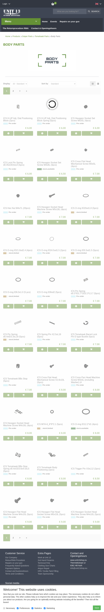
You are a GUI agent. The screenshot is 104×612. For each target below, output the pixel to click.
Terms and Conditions (14, 574)
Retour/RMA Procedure (15, 560)
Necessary (9, 608)
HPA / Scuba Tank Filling (48, 571)
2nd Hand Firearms (46, 560)
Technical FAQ (44, 563)
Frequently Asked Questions (17, 566)
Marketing (49, 608)
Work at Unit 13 (44, 557)
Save (97, 608)
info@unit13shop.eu (78, 568)
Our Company (11, 557)
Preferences (23, 608)
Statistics (37, 608)
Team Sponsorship (45, 574)
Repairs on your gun (13, 563)
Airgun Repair (43, 568)
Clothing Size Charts (46, 566)
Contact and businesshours (16, 571)
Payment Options (12, 568)
